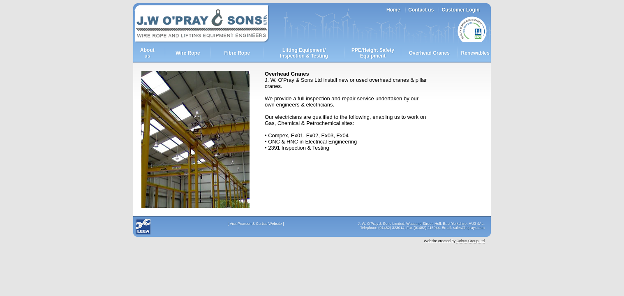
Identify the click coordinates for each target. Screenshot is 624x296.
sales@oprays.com (469, 228)
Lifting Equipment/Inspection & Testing (304, 53)
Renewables (475, 53)
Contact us (421, 10)
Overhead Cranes (429, 53)
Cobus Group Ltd (470, 241)
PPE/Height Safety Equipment (372, 53)
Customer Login (461, 10)
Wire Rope (188, 53)
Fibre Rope (237, 53)
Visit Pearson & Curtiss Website (256, 224)
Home (393, 10)
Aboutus (147, 53)
